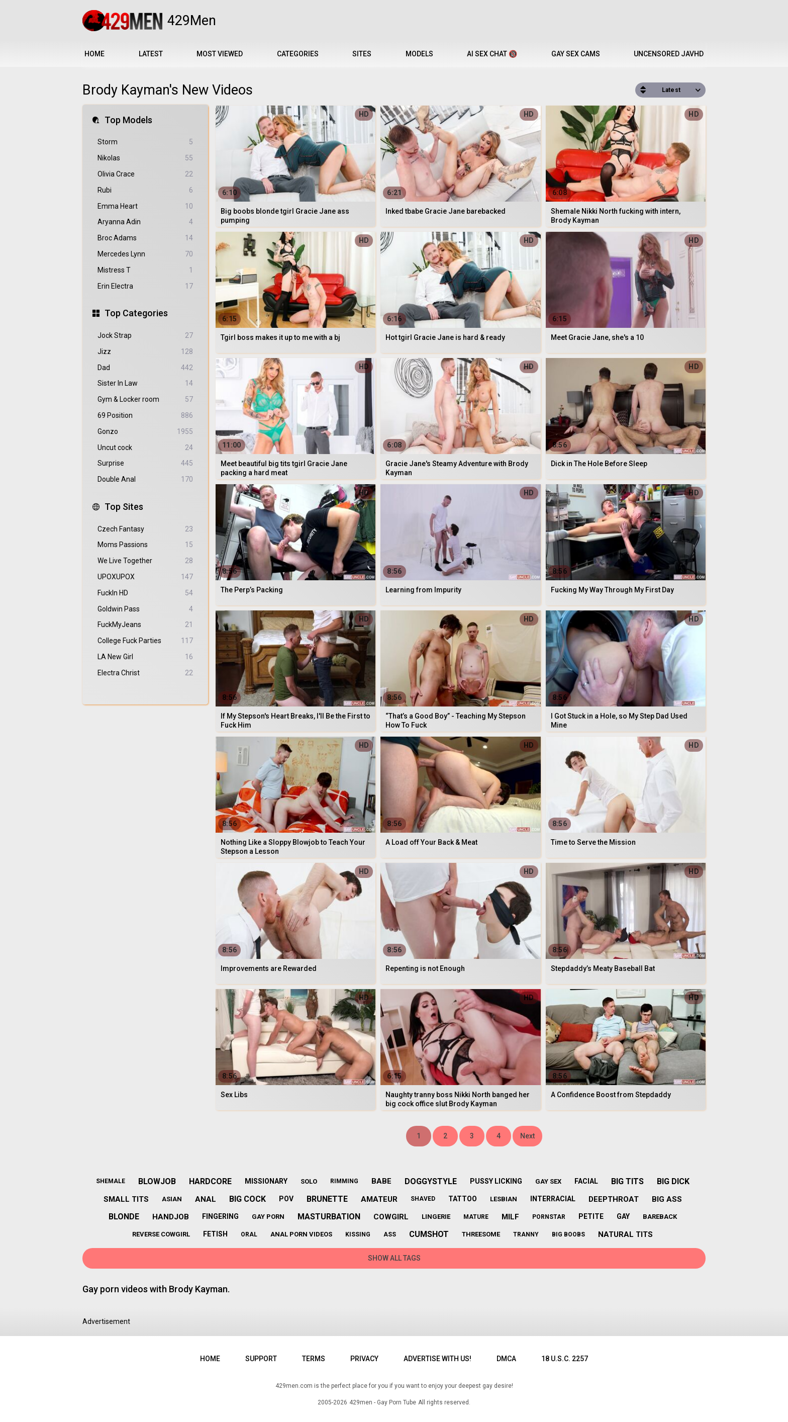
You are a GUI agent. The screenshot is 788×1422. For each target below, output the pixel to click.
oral (249, 1234)
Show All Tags (394, 1258)
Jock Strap (145, 335)
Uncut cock (145, 447)
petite (591, 1216)
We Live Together (145, 561)
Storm (145, 142)
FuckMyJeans (145, 624)
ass (389, 1234)
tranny (526, 1234)
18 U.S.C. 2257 (564, 1359)
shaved (423, 1198)
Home (94, 54)
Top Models (128, 120)
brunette (327, 1199)
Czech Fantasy (145, 529)
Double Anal (145, 479)
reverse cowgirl (161, 1234)
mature (475, 1216)
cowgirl (391, 1216)
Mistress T (145, 270)
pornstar (548, 1216)
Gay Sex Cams (575, 54)
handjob (170, 1216)
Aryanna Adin (145, 222)
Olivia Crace (145, 174)
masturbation (329, 1216)
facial (586, 1181)
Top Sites (124, 506)
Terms (313, 1359)
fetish (215, 1234)
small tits (126, 1199)
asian (172, 1199)
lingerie (436, 1216)
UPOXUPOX (145, 577)
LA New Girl (145, 657)
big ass (667, 1199)
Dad (145, 368)
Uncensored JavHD (669, 54)
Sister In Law (145, 383)
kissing (357, 1234)
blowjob (157, 1181)
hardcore (210, 1181)
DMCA (506, 1359)
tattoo (462, 1199)
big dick (673, 1181)
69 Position (145, 415)
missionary (266, 1181)
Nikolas (145, 158)
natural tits (625, 1234)
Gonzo (145, 431)
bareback (660, 1216)
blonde (124, 1216)
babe (381, 1181)
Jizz (145, 351)
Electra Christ (145, 673)
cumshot (429, 1234)
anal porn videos (301, 1234)
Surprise (145, 463)
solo (309, 1181)
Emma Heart (145, 206)
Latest (151, 54)
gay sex (548, 1181)
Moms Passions (145, 545)
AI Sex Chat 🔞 (492, 54)
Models (419, 54)
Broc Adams (145, 238)
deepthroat (613, 1199)
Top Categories (136, 313)
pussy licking (496, 1181)
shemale (110, 1181)
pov (286, 1199)
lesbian (503, 1199)
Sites (361, 54)
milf (510, 1216)
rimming (344, 1181)
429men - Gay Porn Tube (382, 1402)
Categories (298, 54)
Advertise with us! (437, 1359)
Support (261, 1359)
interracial (552, 1199)
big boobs (568, 1234)
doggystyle (431, 1181)
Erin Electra (145, 286)
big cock (247, 1199)
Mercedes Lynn (145, 254)
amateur (379, 1199)
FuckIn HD (145, 593)
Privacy (364, 1359)
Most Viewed (219, 54)
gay (623, 1216)
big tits (627, 1181)
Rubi (145, 190)
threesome (481, 1234)
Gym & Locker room (145, 399)
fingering (220, 1216)
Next (527, 1136)
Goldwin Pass (145, 609)
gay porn (268, 1216)
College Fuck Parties (145, 641)
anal (205, 1199)
